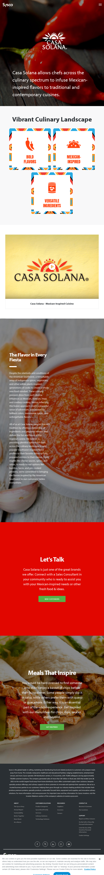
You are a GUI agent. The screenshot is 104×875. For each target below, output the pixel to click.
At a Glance (17, 822)
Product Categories (42, 806)
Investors (60, 810)
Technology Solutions (42, 819)
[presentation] (37, 844)
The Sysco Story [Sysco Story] (19, 806)
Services (38, 813)
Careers (59, 813)
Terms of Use (71, 861)
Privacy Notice (81, 861)
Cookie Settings (84, 835)
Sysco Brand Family (42, 810)
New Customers (52, 599)
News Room (17, 819)
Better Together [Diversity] (19, 816)
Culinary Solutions (41, 816)
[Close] (100, 868)
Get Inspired (52, 727)
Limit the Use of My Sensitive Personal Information (85, 830)
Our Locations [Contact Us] (83, 810)
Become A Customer (85, 806)
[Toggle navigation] (100, 5)
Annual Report (18, 810)
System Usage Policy (94, 861)
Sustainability (18, 813)
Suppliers (60, 806)
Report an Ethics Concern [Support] (87, 819)
